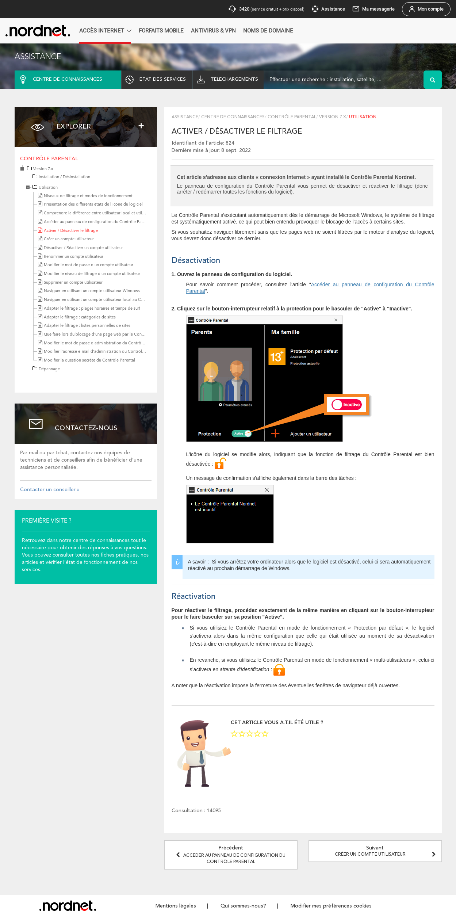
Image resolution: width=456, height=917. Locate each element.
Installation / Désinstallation (64, 177)
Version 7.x (43, 169)
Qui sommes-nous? (243, 906)
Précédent (231, 854)
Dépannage (49, 369)
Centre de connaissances (233, 117)
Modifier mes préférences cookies (331, 906)
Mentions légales (176, 906)
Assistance (185, 117)
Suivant (386, 851)
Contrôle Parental (49, 158)
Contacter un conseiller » (50, 489)
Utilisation (48, 188)
